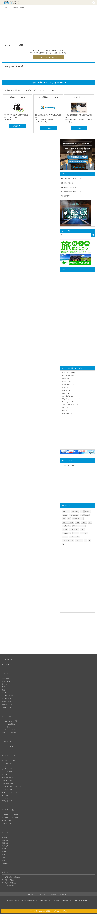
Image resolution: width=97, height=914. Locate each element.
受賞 (3, 690)
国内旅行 (84, 522)
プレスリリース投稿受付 (9, 883)
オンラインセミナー (68, 540)
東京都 (87, 515)
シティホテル (83, 533)
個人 (90, 522)
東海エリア (5, 846)
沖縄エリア (5, 860)
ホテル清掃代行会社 (67, 390)
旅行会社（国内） (7, 820)
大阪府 (77, 522)
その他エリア (6, 863)
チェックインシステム (68, 402)
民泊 (81, 515)
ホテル (82, 529)
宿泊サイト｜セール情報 (9, 730)
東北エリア (5, 840)
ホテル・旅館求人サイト (69, 384)
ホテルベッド (65, 378)
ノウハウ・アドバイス (68, 465)
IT (85, 540)
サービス (65, 536)
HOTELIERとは (6, 664)
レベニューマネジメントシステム (71, 405)
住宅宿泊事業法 (67, 526)
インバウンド (79, 540)
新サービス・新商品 (68, 522)
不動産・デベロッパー (79, 526)
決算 (3, 687)
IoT (89, 540)
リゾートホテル (74, 529)
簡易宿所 (87, 511)
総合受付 (46, 894)
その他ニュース (6, 707)
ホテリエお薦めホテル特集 (9, 721)
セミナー (75, 533)
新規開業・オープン (77, 518)
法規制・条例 (6, 681)
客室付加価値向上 (67, 413)
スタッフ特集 (6, 727)
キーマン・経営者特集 (8, 724)
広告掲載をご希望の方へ (9, 880)
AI (63, 544)
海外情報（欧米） (7, 701)
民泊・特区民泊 (74, 515)
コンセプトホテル (74, 536)
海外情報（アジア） (7, 695)
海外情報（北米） (7, 698)
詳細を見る (17, 126)
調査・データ (6, 684)
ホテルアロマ (65, 410)
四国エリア (5, 854)
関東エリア (5, 843)
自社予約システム (67, 381)
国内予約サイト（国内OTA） (10, 814)
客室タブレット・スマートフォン (71, 399)
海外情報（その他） (7, 704)
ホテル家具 (65, 387)
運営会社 (39, 894)
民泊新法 (65, 515)
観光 (81, 511)
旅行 (69, 518)
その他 (4, 693)
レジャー (65, 529)
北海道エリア (6, 837)
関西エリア (5, 849)
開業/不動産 (5, 678)
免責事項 (53, 894)
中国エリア (5, 851)
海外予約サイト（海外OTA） (10, 817)
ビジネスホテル (67, 533)
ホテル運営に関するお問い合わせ (11, 877)
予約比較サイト (6, 823)
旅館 (64, 518)
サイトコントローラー (68, 375)
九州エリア (5, 857)
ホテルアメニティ (67, 393)
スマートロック (66, 407)
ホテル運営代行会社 (67, 396)
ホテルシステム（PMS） (69, 373)
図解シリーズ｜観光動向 (9, 732)
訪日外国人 (75, 511)
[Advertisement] (48, 26)
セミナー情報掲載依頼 (8, 886)
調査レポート (66, 511)
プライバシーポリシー (63, 894)
